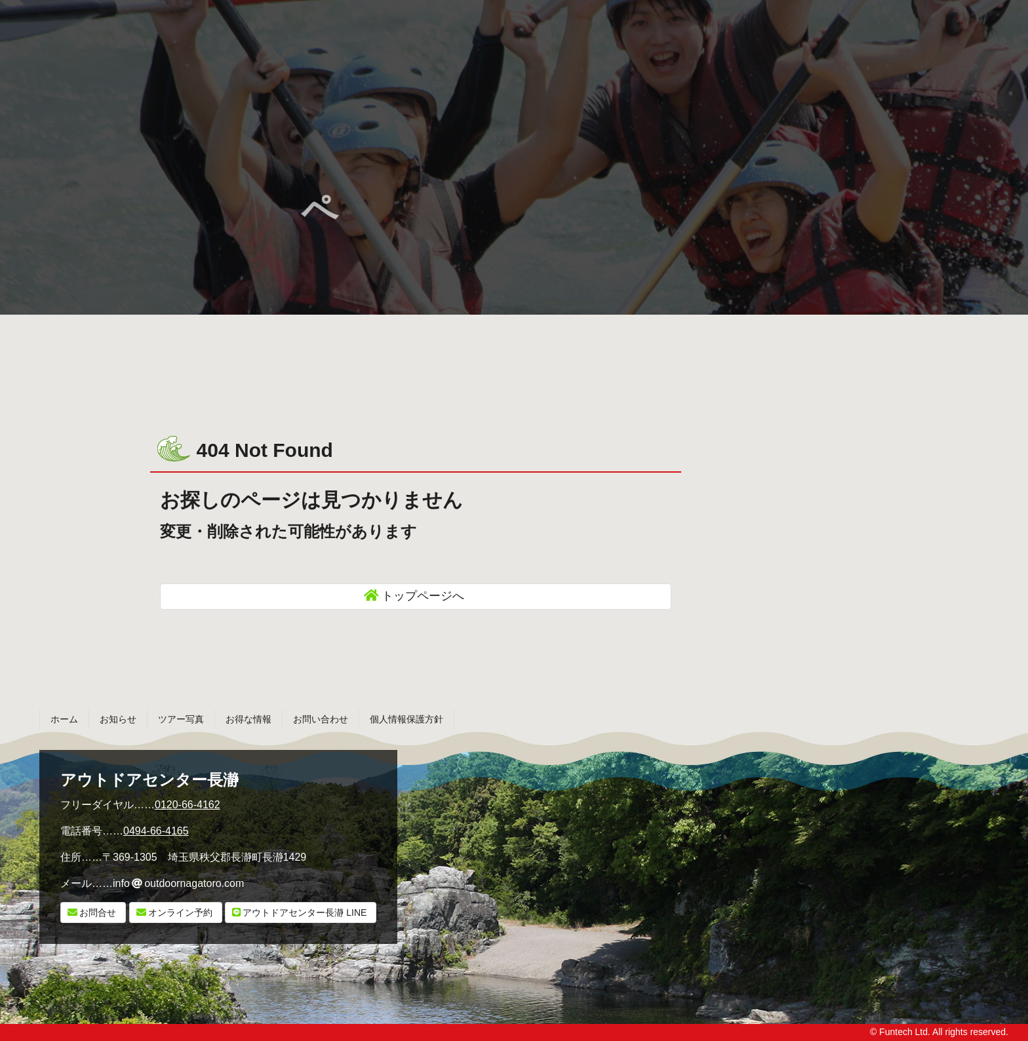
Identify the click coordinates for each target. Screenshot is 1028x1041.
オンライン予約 (180, 912)
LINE (304, 912)
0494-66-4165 (156, 830)
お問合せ (97, 912)
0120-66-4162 (187, 804)
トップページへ (423, 595)
